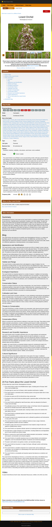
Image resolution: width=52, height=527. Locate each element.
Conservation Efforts (12, 91)
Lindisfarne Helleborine (43, 130)
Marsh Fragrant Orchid (14, 132)
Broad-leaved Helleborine (42, 119)
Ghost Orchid (16, 126)
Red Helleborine (27, 135)
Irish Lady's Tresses (20, 129)
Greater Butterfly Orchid (26, 126)
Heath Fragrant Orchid (31, 127)
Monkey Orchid (41, 132)
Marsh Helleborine (25, 132)
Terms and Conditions (26, 525)
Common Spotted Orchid (29, 121)
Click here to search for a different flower (11, 13)
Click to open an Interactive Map (26, 514)
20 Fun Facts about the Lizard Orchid (17, 96)
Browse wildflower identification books (26, 68)
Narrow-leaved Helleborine (13, 133)
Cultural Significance (13, 94)
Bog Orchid (32, 119)
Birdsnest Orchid (25, 119)
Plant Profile (8, 74)
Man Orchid (6, 132)
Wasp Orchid (42, 136)
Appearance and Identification (15, 82)
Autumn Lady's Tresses (8, 119)
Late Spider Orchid (11, 130)
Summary (10, 79)
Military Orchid (33, 132)
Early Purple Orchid (23, 124)
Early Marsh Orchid (13, 124)
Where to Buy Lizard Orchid (11, 76)
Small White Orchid (36, 135)
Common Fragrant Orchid (16, 121)
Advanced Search (19, 5)
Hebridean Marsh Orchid (9, 129)
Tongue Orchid (26, 136)
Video (9, 97)
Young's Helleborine (14, 138)
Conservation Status (12, 87)
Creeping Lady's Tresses (17, 122)
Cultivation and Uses (13, 88)
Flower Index (28, 5)
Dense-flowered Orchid (40, 122)
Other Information (9, 77)
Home (4, 5)
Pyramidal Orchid (19, 135)
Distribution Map (9, 99)
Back (46, 11)
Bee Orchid (17, 119)
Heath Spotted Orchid (42, 127)
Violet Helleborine (34, 136)
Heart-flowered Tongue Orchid (18, 127)
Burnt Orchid (6, 121)
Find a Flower (10, 5)
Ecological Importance (13, 85)
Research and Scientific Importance (16, 93)
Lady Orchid (38, 129)
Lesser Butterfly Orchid (21, 130)
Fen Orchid (41, 124)
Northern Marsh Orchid (8, 135)
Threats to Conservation (13, 90)
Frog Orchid (10, 126)
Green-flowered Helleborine (38, 126)
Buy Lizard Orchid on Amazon (9, 206)
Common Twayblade (40, 121)
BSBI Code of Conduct (33, 65)
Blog (9, 80)
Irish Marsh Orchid (30, 129)
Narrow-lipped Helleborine (41, 133)
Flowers (11, 8)
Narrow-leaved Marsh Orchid (27, 133)
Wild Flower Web (7, 2)
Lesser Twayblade (32, 130)
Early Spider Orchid (33, 124)
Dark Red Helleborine (29, 122)
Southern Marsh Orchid (16, 136)
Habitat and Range (12, 83)
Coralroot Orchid (7, 122)
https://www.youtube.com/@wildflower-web (13, 501)
